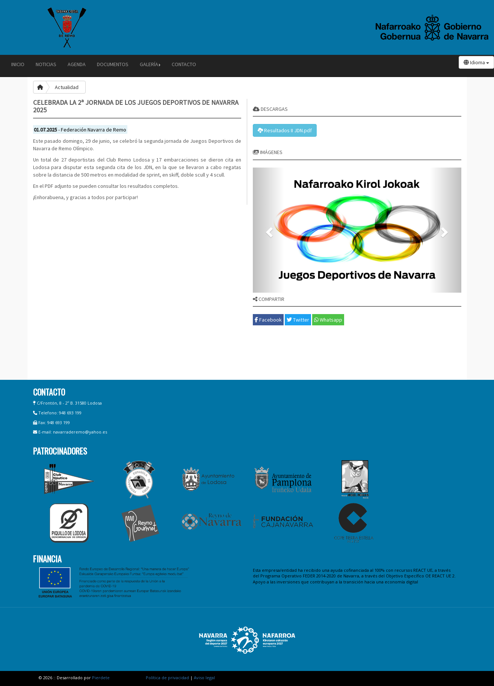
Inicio (17, 64)
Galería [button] (150, 64)
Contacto (184, 64)
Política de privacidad (167, 677)
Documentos (112, 64)
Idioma (476, 62)
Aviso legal (204, 677)
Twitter (298, 319)
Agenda (77, 64)
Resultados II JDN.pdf (285, 130)
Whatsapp (328, 319)
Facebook (268, 319)
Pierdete (101, 677)
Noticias (46, 64)
